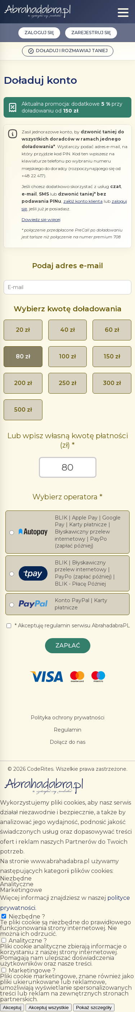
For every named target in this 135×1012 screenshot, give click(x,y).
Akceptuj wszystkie (48, 1007)
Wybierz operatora (65, 497)
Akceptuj (12, 1007)
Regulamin (67, 729)
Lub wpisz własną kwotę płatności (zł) (67, 440)
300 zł (112, 383)
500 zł (23, 409)
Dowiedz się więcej (41, 219)
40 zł (67, 329)
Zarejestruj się (91, 32)
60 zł (112, 329)
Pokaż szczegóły (94, 1007)
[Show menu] (123, 12)
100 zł (67, 356)
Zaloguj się (39, 32)
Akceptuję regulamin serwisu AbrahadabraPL (74, 625)
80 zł (23, 356)
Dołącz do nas (67, 742)
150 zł (112, 356)
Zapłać (67, 645)
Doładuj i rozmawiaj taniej (68, 51)
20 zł (23, 329)
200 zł (23, 383)
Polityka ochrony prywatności (67, 717)
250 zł (67, 383)
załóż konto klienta (83, 201)
